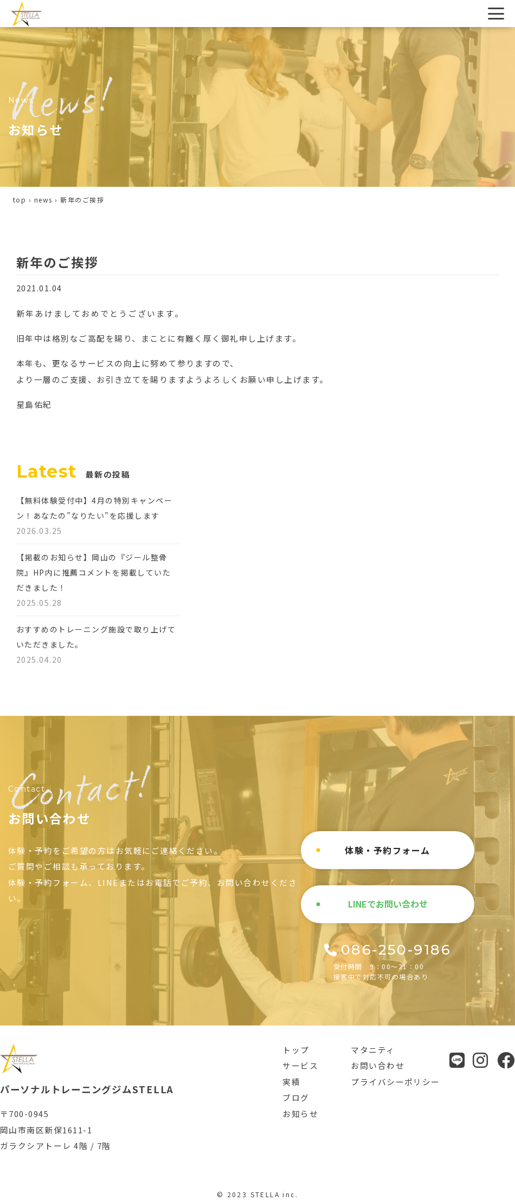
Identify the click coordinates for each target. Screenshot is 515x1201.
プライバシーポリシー (395, 1081)
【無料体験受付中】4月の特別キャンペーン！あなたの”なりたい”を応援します (94, 515)
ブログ (295, 1097)
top (19, 199)
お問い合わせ (377, 1065)
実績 (291, 1081)
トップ (295, 1049)
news (43, 199)
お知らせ (300, 1113)
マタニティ (373, 1049)
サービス (300, 1065)
